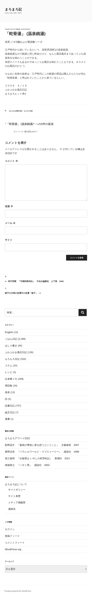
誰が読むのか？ (31, 131)
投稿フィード (12, 536)
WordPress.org (13, 549)
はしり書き (11, 345)
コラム (8, 365)
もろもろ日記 (28, 111)
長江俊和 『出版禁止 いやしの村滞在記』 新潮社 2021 (37, 458)
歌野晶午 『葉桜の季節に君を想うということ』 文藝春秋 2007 (42, 445)
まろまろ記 (13, 9)
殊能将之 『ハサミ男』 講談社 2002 (27, 465)
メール (10, 223)
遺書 (7, 419)
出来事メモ (11, 379)
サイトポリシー (16, 489)
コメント (11, 161)
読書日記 (10, 405)
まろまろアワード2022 (17, 438)
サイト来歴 (14, 496)
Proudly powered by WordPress (17, 591)
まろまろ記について (16, 484)
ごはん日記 (11, 339)
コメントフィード (15, 542)
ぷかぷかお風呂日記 (15, 111)
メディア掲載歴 (16, 502)
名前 (9, 206)
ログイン (10, 529)
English (9, 332)
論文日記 (10, 412)
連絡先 (12, 509)
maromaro (25, 29)
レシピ (8, 372)
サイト (8, 240)
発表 (7, 392)
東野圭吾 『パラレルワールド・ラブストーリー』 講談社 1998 (42, 451)
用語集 (8, 385)
